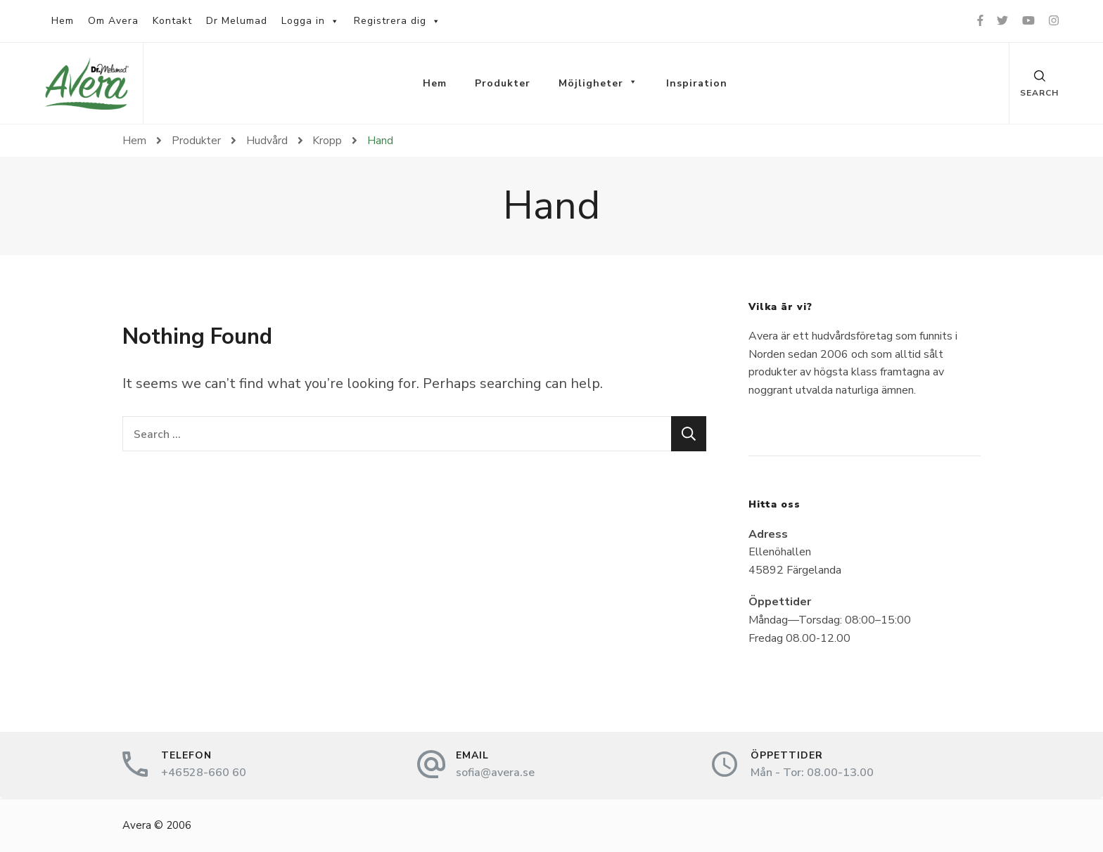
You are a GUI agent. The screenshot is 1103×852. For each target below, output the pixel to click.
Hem (62, 20)
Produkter (502, 83)
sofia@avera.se (495, 772)
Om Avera (113, 20)
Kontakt (172, 20)
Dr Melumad (236, 20)
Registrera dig (397, 20)
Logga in (310, 20)
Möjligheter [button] (598, 83)
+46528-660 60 (203, 772)
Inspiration (696, 83)
